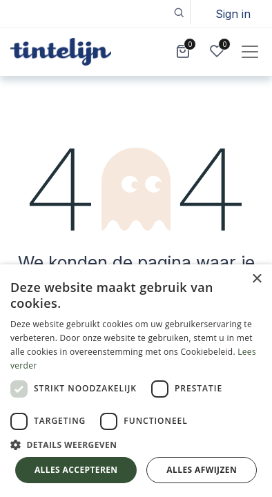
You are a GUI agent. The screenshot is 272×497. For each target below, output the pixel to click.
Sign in (233, 14)
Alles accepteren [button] (76, 470)
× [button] (256, 279)
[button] (178, 12)
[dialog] (136, 380)
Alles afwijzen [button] (201, 470)
